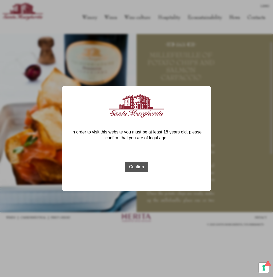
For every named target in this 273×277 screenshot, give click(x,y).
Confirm (136, 167)
